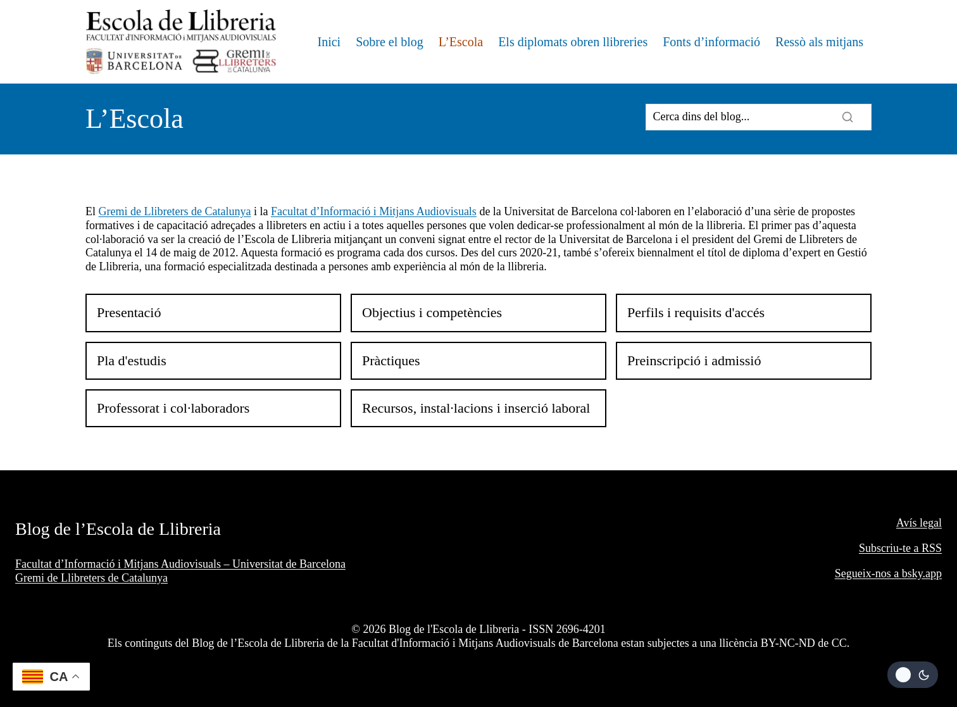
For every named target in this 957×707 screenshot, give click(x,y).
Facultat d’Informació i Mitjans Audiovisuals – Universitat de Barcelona (180, 564)
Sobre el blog (389, 42)
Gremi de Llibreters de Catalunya (175, 211)
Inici (329, 42)
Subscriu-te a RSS (900, 548)
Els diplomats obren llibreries (572, 42)
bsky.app (922, 573)
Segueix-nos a (868, 573)
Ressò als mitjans (819, 42)
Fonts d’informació (711, 42)
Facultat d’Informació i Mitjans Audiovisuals (374, 211)
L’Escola (461, 42)
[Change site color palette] (912, 674)
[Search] (759, 117)
